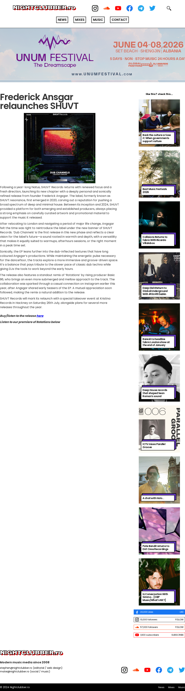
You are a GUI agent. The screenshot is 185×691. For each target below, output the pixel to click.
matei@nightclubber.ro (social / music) (25, 671)
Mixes (171, 687)
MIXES (79, 20)
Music (181, 687)
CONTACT (119, 20)
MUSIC (98, 20)
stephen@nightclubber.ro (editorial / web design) (31, 668)
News (161, 687)
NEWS (62, 20)
